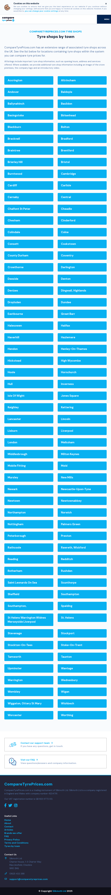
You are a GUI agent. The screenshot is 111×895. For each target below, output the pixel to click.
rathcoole (14, 547)
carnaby (13, 197)
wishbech (67, 703)
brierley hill (15, 162)
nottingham (15, 524)
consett (13, 244)
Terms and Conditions (16, 842)
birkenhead (68, 115)
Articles (8, 829)
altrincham (68, 80)
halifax (65, 325)
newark (13, 489)
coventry (67, 255)
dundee (66, 302)
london (12, 442)
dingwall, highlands (73, 290)
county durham (18, 255)
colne (65, 232)
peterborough (17, 536)
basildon (66, 103)
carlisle (66, 185)
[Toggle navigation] (104, 19)
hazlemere (68, 337)
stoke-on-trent (71, 645)
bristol (65, 162)
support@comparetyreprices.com (28, 879)
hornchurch (68, 372)
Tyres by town (12, 846)
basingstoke (16, 115)
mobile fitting (17, 465)
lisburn (12, 431)
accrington (15, 80)
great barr (68, 314)
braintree (14, 150)
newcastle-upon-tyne (76, 489)
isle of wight (16, 396)
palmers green (70, 524)
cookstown (68, 244)
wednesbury (69, 680)
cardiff (12, 185)
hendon (13, 349)
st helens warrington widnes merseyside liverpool (27, 620)
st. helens (67, 617)
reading (13, 559)
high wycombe (71, 360)
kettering (67, 407)
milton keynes (70, 454)
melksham (67, 442)
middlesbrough (17, 454)
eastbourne (15, 314)
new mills (67, 477)
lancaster (14, 419)
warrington (15, 680)
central (66, 197)
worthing (67, 715)
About (7, 823)
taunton (66, 657)
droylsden (14, 302)
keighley (13, 407)
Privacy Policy (12, 839)
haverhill (13, 337)
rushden (66, 571)
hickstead (14, 360)
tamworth (14, 657)
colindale (14, 232)
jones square (70, 396)
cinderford (68, 220)
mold (64, 465)
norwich (66, 512)
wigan (65, 691)
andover (13, 92)
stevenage (15, 633)
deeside (13, 279)
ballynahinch (16, 103)
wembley (14, 691)
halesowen (15, 325)
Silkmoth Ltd (59, 891)
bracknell (14, 139)
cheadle (66, 209)
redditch (67, 559)
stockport (67, 633)
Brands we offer (13, 833)
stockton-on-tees (20, 645)
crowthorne (15, 267)
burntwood (15, 174)
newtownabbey (71, 501)
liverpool (67, 431)
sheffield (13, 594)
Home (7, 820)
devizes (13, 290)
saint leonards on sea (22, 582)
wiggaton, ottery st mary (25, 703)
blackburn (14, 127)
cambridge (68, 174)
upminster (15, 668)
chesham (14, 220)
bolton (65, 127)
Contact (8, 826)
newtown (14, 501)
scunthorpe (68, 582)
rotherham (15, 571)
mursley (13, 477)
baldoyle (66, 92)
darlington (68, 267)
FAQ (6, 836)
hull (10, 384)
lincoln (65, 419)
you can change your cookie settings (41, 11)
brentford (67, 150)
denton (66, 279)
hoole (11, 372)
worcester (15, 715)
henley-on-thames (74, 349)
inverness (67, 384)
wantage (67, 668)
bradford (67, 139)
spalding (66, 606)
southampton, (17, 606)
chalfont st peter (19, 209)
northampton (17, 512)
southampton (70, 594)
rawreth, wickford (73, 547)
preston (66, 536)
